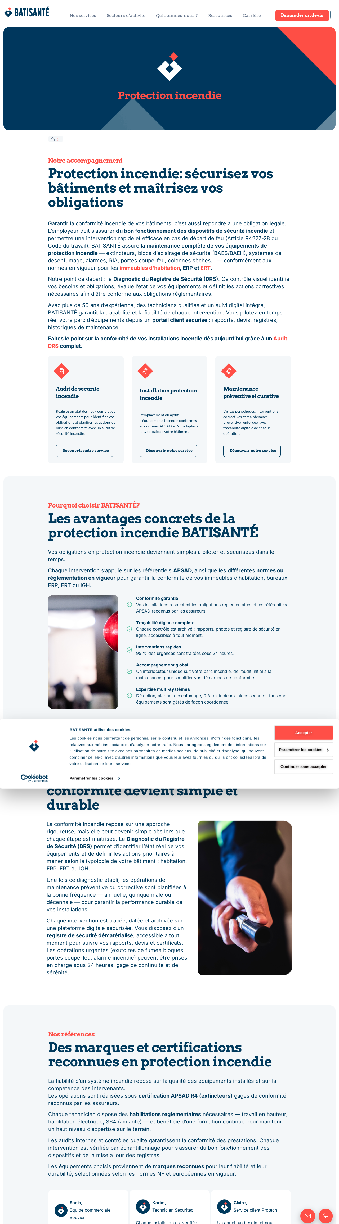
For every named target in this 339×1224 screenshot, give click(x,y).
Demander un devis (302, 15)
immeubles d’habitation (150, 268)
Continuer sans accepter (294, 1202)
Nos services (83, 15)
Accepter (294, 1168)
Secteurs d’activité (126, 15)
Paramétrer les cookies (91, 1213)
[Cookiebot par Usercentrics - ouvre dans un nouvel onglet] (34, 1214)
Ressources (220, 15)
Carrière (252, 15)
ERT (205, 268)
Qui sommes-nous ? (177, 15)
